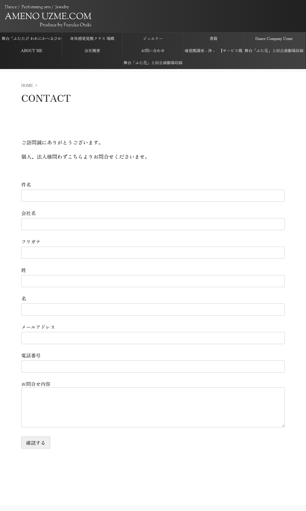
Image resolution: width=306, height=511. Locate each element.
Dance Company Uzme (274, 38)
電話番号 (31, 355)
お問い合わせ (153, 50)
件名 (26, 184)
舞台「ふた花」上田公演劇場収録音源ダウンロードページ (274, 52)
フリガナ (31, 241)
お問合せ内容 (35, 383)
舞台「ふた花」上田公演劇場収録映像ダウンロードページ (152, 64)
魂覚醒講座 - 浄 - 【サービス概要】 (213, 52)
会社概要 (92, 50)
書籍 (213, 38)
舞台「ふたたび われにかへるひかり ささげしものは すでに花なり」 (32, 40)
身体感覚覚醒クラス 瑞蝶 (92, 38)
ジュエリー (153, 38)
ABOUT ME (31, 50)
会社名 (28, 213)
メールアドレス (38, 326)
